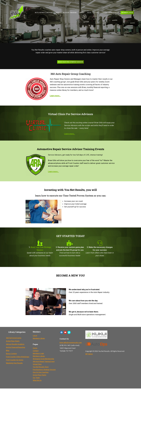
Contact (35, 351)
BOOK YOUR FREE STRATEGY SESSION (70, 62)
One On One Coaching (40, 372)
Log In (35, 336)
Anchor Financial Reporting (15, 347)
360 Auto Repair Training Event (43, 361)
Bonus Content (11, 354)
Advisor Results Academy (15, 344)
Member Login (127, 12)
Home (35, 348)
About (82, 12)
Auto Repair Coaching (44, 12)
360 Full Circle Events (13, 338)
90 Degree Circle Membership (43, 359)
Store (96, 12)
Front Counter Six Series (14, 360)
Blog (89, 12)
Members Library (39, 338)
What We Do (37, 380)
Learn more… (69, 134)
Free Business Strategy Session (44, 370)
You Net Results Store (41, 367)
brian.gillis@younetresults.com (71, 343)
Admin (89, 354)
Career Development (110, 12)
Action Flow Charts (12, 341)
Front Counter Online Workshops (17, 357)
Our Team (36, 378)
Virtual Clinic (37, 364)
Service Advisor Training (66, 12)
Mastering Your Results (14, 363)
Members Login (38, 353)
